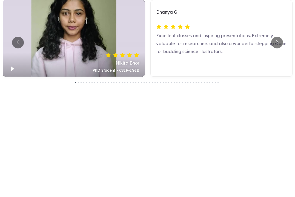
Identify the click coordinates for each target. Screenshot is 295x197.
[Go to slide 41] (185, 82)
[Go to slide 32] (160, 82)
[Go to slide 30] (155, 82)
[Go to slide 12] (105, 82)
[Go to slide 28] (149, 82)
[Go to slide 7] (92, 82)
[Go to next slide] (277, 42)
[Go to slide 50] (209, 82)
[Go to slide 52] (215, 82)
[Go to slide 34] (166, 82)
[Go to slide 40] (182, 82)
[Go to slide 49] (207, 82)
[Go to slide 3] (81, 82)
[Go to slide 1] (75, 82)
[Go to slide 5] (86, 82)
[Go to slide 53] (218, 82)
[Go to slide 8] (94, 82)
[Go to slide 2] (78, 82)
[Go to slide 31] (157, 82)
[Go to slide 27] (146, 82)
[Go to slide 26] (144, 82)
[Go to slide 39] (179, 82)
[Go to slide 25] (141, 82)
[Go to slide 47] (201, 82)
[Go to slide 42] (187, 82)
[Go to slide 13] (108, 82)
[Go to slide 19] (124, 82)
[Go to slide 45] (196, 82)
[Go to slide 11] (103, 82)
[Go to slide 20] (127, 82)
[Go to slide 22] (133, 82)
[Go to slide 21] (130, 82)
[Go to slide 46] (198, 82)
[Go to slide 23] (135, 82)
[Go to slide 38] (176, 82)
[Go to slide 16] (116, 82)
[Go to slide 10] (100, 82)
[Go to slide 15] (113, 82)
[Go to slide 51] (212, 82)
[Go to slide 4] (83, 82)
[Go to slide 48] (204, 82)
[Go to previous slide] (18, 42)
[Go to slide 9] (97, 82)
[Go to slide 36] (171, 82)
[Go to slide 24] (138, 82)
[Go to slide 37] (174, 82)
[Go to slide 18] (122, 82)
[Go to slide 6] (89, 82)
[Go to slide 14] (111, 82)
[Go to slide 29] (152, 82)
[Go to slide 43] (190, 82)
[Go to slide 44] (193, 82)
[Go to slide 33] (163, 82)
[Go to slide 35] (168, 82)
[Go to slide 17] (119, 82)
